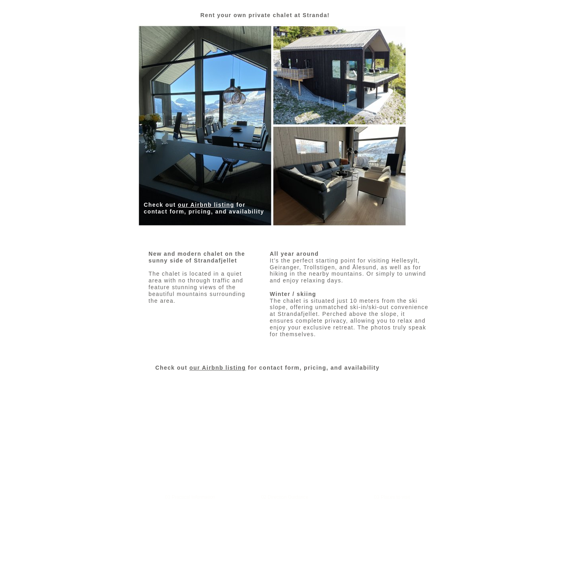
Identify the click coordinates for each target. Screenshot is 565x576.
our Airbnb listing (206, 205)
